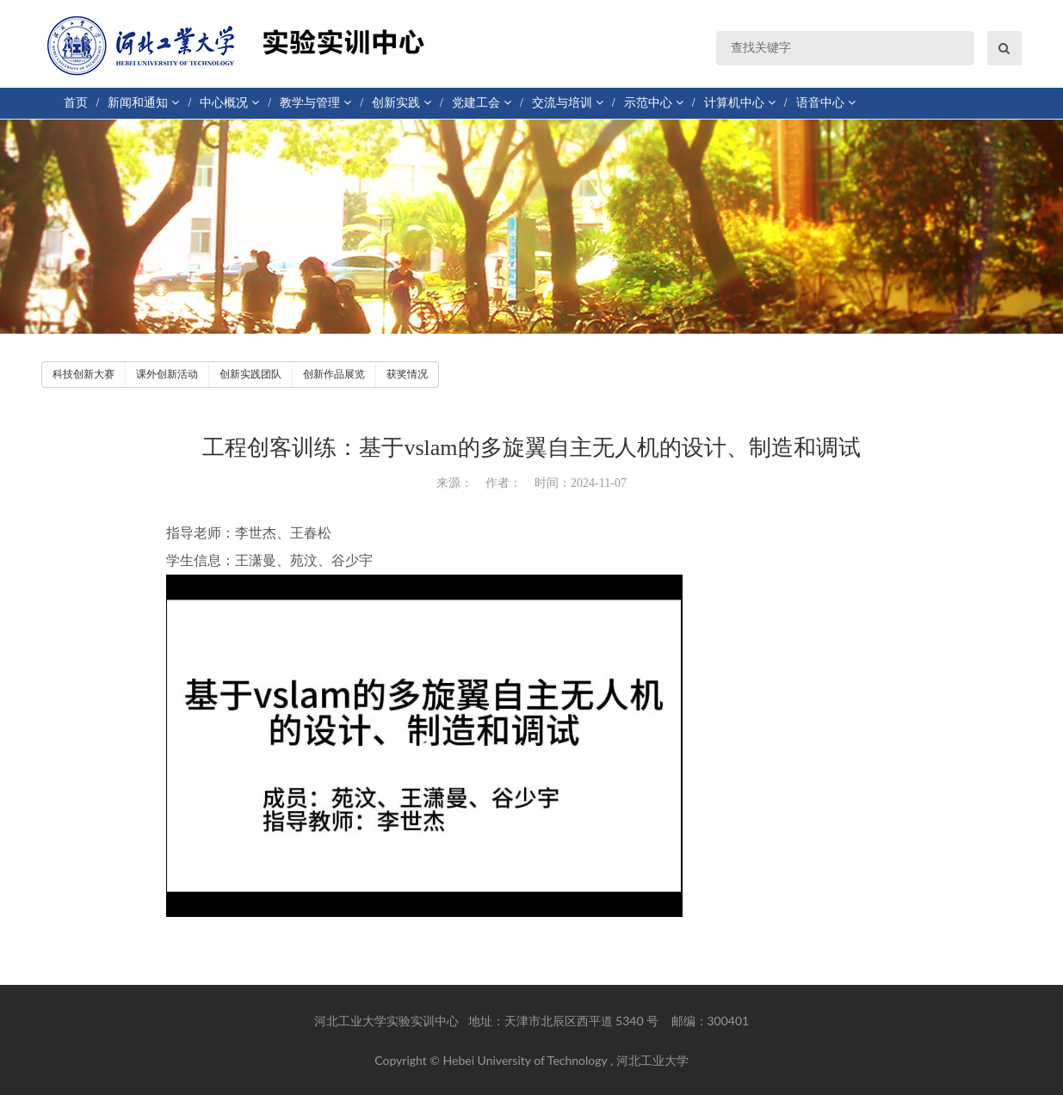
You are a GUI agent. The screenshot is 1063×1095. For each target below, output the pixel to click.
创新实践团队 (250, 374)
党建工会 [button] (481, 102)
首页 (76, 102)
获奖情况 (407, 374)
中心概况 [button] (229, 102)
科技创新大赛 (83, 374)
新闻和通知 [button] (143, 102)
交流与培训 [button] (567, 102)
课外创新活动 (167, 374)
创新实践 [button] (401, 102)
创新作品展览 (334, 374)
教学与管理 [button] (315, 102)
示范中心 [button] (653, 102)
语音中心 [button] (826, 102)
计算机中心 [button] (740, 102)
